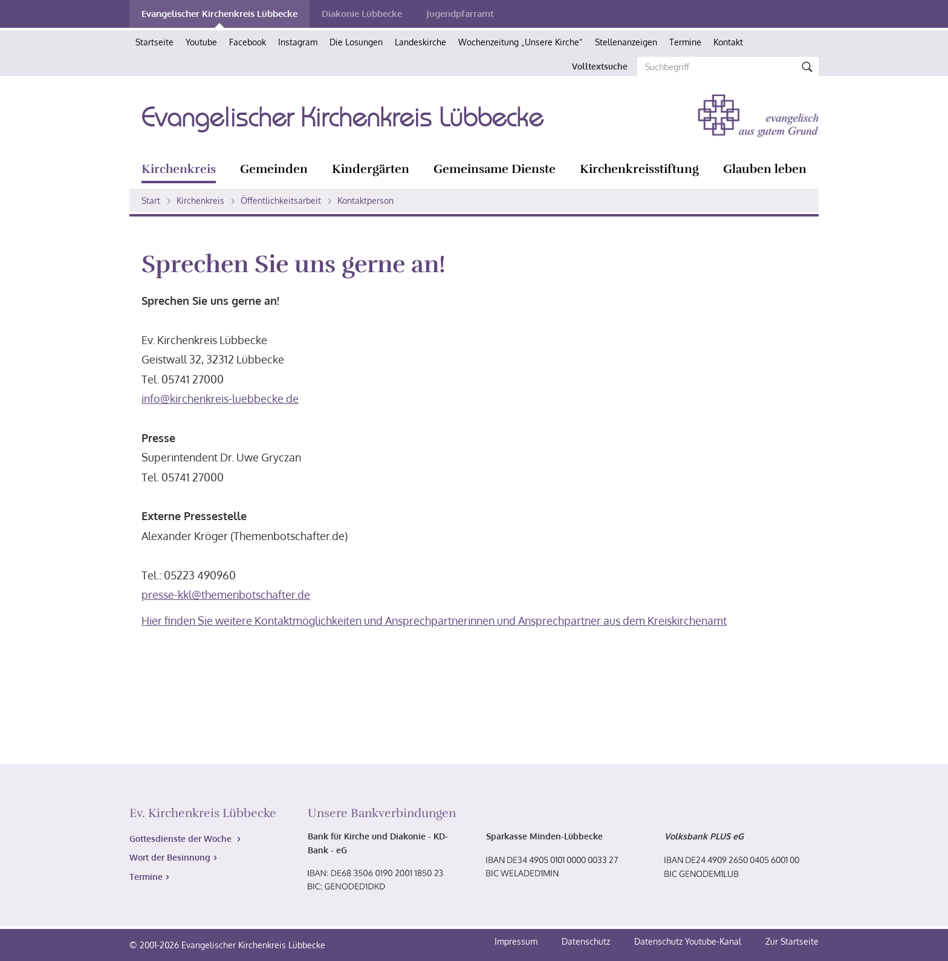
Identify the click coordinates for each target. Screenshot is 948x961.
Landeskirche (420, 42)
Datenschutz (587, 941)
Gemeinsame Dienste (494, 169)
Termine (685, 42)
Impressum (517, 941)
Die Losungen (356, 42)
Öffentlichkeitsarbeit (281, 200)
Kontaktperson (365, 200)
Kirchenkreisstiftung (639, 169)
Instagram (297, 42)
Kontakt (728, 42)
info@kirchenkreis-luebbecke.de (220, 398)
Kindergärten (370, 169)
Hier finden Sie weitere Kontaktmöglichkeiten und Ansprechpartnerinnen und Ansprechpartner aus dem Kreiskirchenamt (434, 620)
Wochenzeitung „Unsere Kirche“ (520, 42)
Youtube (201, 42)
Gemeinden (274, 169)
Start (150, 200)
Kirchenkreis (178, 169)
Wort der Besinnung (169, 857)
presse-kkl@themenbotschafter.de (225, 594)
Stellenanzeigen (626, 42)
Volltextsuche (600, 66)
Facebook (247, 42)
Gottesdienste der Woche (181, 838)
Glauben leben (765, 169)
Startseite (154, 42)
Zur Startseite (792, 941)
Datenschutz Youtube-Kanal (687, 941)
